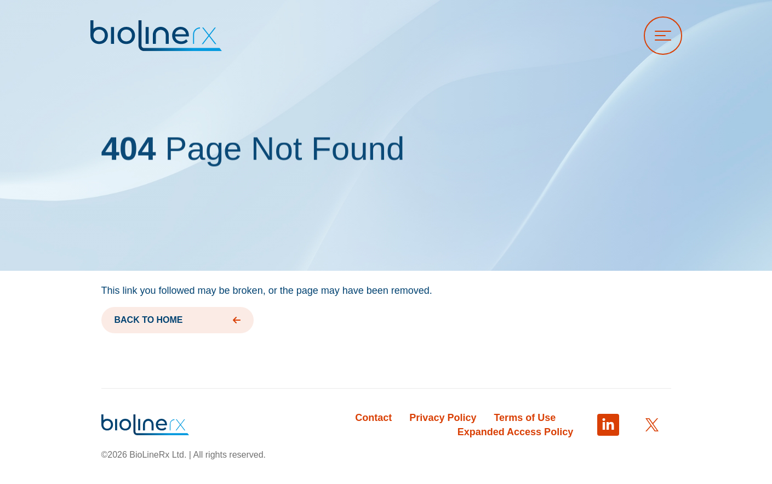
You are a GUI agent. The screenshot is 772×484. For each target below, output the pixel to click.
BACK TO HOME (178, 319)
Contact (373, 417)
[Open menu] (663, 35)
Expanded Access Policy (515, 431)
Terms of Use (525, 417)
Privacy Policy (442, 417)
